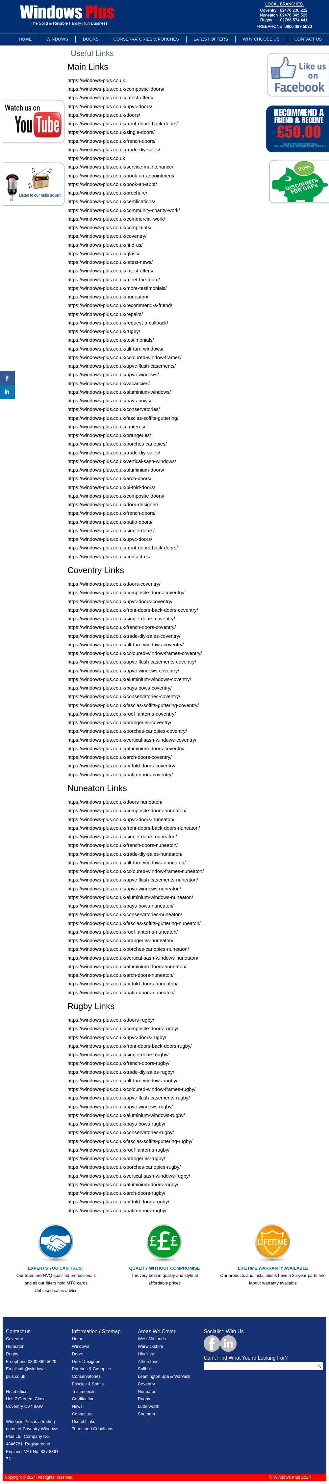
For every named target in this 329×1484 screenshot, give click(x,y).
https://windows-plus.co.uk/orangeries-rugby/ (116, 1158)
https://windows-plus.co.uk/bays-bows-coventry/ (119, 688)
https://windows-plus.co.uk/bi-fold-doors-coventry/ (121, 765)
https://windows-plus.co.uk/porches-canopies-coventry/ (127, 731)
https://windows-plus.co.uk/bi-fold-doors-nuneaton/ (122, 983)
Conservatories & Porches (146, 39)
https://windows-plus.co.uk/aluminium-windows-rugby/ (126, 1115)
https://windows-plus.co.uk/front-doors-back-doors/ (122, 123)
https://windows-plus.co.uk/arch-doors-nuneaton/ (120, 975)
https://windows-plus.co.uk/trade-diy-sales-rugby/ (120, 1072)
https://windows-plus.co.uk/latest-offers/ (110, 97)
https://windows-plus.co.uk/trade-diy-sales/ (113, 149)
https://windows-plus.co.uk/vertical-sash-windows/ (121, 461)
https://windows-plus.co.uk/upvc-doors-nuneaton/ (120, 819)
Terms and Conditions (92, 1428)
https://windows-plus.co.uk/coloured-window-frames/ (124, 357)
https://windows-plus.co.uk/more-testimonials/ (117, 288)
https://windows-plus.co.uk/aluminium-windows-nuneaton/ (130, 897)
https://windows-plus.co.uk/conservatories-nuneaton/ (124, 914)
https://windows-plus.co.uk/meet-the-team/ (113, 279)
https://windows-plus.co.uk (96, 80)
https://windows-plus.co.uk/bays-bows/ (109, 400)
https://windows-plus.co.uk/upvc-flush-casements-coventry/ (131, 662)
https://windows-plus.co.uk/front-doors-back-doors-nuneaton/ (133, 828)
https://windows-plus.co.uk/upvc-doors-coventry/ (119, 601)
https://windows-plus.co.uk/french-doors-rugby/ (118, 1063)
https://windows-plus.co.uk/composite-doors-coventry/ (126, 592)
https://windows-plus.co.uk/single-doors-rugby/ (118, 1054)
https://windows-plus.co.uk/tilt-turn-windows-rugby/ (122, 1080)
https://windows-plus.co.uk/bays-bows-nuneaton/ (120, 906)
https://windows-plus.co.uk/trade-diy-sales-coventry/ (123, 636)
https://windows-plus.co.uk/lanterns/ (106, 426)
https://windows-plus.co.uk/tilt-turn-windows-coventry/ (125, 644)
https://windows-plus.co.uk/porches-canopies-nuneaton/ (128, 949)
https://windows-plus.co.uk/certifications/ (111, 201)
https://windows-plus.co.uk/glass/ (103, 253)
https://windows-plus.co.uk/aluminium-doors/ (115, 470)
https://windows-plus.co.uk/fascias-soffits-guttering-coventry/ (133, 705)
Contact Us (308, 39)
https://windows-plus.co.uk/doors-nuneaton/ (115, 802)
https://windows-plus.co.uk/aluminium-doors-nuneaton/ (127, 966)
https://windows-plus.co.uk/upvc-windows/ (113, 374)
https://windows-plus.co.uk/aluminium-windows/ (119, 392)
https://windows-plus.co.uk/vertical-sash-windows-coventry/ (131, 740)
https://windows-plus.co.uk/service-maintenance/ (120, 167)
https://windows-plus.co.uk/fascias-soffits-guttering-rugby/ (129, 1141)
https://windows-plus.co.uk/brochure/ (107, 193)
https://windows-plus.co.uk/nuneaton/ (107, 296)
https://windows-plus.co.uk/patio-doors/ (109, 522)
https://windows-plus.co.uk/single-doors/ (111, 132)
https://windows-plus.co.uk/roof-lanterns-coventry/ (121, 714)
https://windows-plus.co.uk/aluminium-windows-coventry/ (129, 679)
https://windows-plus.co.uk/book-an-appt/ (112, 184)
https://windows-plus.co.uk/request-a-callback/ (117, 322)
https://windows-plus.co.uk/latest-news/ (110, 262)
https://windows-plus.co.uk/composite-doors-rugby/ (122, 1028)
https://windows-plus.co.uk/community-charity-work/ (123, 210)
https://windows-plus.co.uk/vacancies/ (108, 383)
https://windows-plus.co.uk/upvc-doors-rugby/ (116, 1037)
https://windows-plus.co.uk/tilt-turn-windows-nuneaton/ (126, 862)
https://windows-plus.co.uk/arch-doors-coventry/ (119, 757)
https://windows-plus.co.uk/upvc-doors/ (109, 106)
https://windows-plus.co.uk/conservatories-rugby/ (120, 1132)
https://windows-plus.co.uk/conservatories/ (113, 409)
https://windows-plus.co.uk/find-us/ (104, 245)
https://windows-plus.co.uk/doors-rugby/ (110, 1020)
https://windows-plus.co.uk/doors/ (103, 115)
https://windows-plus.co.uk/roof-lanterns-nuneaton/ (122, 932)
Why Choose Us (261, 39)
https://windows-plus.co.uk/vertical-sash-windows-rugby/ (128, 1176)
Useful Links (83, 1421)
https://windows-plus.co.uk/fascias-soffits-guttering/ (122, 418)
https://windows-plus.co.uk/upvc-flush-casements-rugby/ (128, 1097)
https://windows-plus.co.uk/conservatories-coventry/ (123, 696)
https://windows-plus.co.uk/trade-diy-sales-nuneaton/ (124, 854)
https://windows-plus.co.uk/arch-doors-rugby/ (116, 1193)
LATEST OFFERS (211, 39)
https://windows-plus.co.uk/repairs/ (105, 314)
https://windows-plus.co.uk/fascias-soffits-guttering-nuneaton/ (134, 923)
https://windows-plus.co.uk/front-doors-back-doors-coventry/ (132, 610)
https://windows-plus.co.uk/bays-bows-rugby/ (116, 1124)
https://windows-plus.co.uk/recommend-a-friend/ (119, 305)
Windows (57, 39)
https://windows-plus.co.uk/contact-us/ (109, 556)
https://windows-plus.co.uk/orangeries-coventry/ (119, 722)
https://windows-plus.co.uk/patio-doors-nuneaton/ (121, 992)
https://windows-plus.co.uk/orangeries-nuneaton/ (120, 940)
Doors (91, 39)
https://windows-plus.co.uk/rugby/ (103, 331)
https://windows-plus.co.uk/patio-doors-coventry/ (120, 774)
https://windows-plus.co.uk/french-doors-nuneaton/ (122, 845)
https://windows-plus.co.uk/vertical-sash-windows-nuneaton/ (132, 958)
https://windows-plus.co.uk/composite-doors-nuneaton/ (127, 810)
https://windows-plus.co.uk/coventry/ (106, 236)
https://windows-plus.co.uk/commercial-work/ (116, 219)
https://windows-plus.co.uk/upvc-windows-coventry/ (123, 670)
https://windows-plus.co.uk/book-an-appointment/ (120, 175)
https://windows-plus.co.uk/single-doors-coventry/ (121, 618)
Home (25, 39)
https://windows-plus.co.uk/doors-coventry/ (114, 584)
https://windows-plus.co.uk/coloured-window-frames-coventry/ (134, 653)
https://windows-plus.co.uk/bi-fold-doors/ (111, 487)
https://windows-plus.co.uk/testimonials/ (110, 340)
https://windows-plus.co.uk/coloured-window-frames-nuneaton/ (135, 871)
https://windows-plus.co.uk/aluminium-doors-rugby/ (122, 1184)
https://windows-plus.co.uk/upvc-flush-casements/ (121, 366)
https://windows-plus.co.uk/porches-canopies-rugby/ (124, 1167)
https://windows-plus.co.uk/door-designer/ (112, 504)
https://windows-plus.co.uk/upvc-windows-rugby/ (120, 1106)
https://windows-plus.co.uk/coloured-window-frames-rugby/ (131, 1089)
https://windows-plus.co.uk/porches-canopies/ (117, 444)
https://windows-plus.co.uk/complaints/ (109, 227)
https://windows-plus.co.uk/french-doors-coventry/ (121, 627)
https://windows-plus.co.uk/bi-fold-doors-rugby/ (118, 1201)
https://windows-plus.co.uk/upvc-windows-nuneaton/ (124, 888)
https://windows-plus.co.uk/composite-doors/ (115, 89)
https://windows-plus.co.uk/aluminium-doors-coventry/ (126, 748)
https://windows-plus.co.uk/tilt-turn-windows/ (115, 349)
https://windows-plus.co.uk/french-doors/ (111, 141)
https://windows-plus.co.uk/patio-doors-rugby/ (116, 1210)
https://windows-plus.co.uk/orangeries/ (109, 435)
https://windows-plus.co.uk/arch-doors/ (109, 478)
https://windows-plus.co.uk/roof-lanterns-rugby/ (118, 1150)
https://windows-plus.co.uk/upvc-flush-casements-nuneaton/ (132, 879)
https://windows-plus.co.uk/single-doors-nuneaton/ (122, 836)
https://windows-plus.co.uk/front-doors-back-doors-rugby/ (129, 1046)
